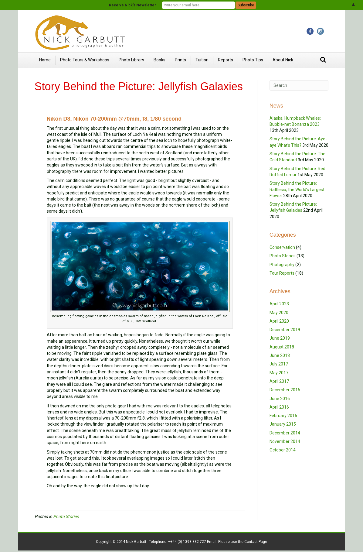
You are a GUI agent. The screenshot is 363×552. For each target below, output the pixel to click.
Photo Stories (66, 516)
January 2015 (283, 424)
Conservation (282, 247)
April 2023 (279, 303)
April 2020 (279, 321)
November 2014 (285, 441)
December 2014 (285, 432)
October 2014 (283, 449)
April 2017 (279, 381)
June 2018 (280, 355)
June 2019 (280, 338)
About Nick (283, 59)
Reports (225, 59)
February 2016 (283, 415)
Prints (180, 59)
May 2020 (279, 312)
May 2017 (279, 372)
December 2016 (285, 389)
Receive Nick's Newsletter (132, 5)
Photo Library (131, 59)
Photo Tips (253, 59)
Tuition (202, 59)
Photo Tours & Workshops (84, 59)
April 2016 (279, 407)
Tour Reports (282, 273)
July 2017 (279, 364)
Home (45, 59)
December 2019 (285, 329)
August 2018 (282, 347)
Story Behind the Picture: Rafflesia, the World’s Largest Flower (297, 189)
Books (159, 59)
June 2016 (280, 398)
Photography (282, 264)
